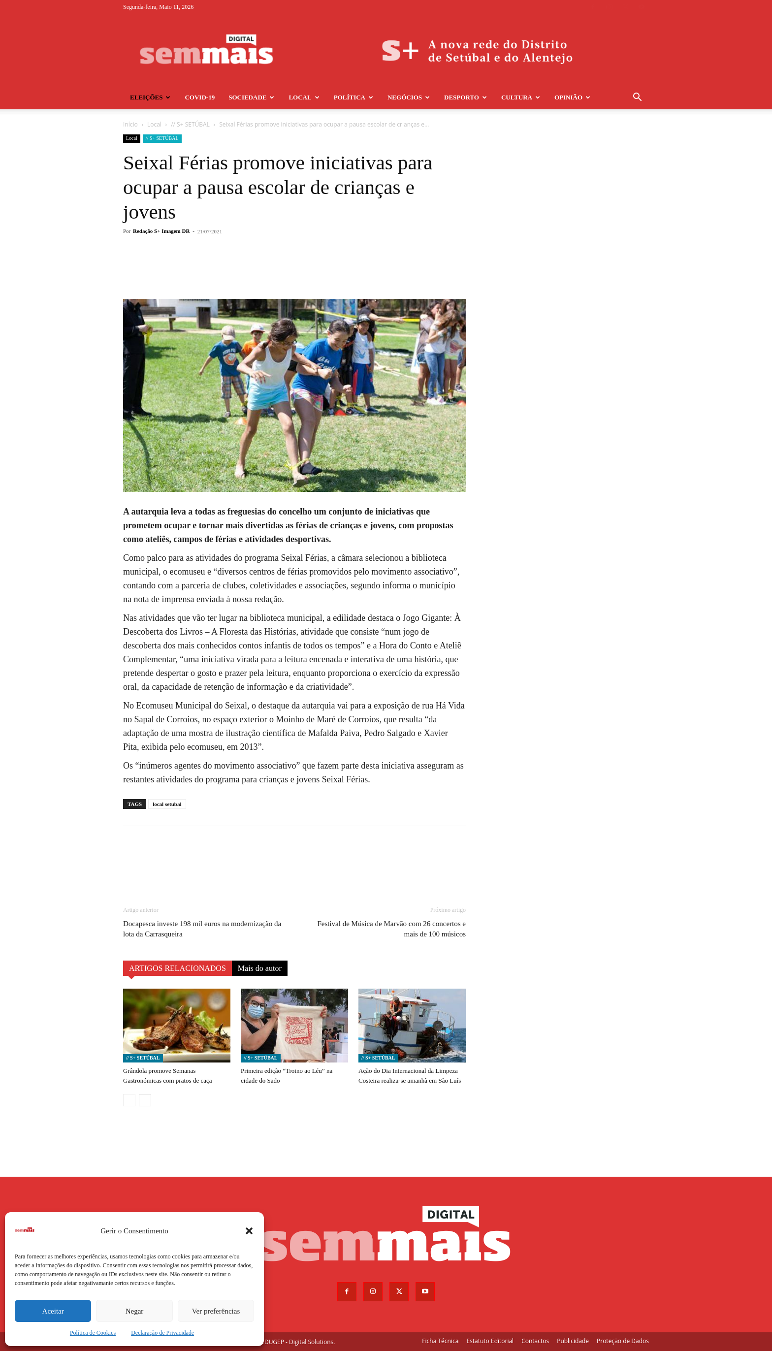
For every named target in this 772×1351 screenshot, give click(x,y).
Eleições (150, 97)
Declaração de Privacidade (162, 1332)
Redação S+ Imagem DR (161, 231)
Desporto (465, 97)
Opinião (572, 97)
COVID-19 (200, 97)
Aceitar (53, 1311)
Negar (135, 1311)
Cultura (520, 97)
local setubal (167, 804)
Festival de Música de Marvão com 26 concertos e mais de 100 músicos (391, 929)
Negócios (408, 97)
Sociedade (251, 97)
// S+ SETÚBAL (190, 124)
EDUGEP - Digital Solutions (297, 1342)
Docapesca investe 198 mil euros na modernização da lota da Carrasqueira (202, 929)
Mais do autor (260, 968)
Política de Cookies (93, 1332)
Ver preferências (216, 1311)
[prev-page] (129, 1100)
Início (130, 124)
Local (304, 97)
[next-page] (145, 1100)
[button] (249, 1231)
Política (353, 97)
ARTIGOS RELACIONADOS (177, 968)
